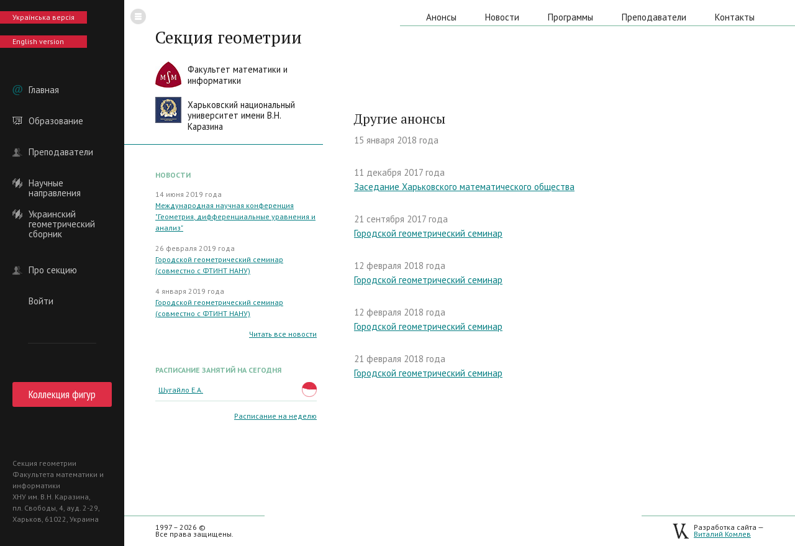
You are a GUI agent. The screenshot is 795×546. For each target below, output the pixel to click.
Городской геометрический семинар (428, 233)
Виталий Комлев (722, 534)
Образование (56, 121)
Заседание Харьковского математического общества (464, 187)
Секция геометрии (228, 37)
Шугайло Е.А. (180, 389)
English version (38, 41)
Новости (502, 17)
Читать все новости (283, 334)
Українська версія (43, 17)
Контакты (735, 17)
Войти (41, 301)
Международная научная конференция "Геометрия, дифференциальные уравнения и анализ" (235, 216)
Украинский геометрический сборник (62, 214)
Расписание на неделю (275, 416)
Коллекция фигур (62, 394)
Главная (44, 90)
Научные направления (55, 183)
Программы (570, 17)
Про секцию (53, 270)
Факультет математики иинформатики (238, 75)
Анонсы (441, 17)
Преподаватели (61, 152)
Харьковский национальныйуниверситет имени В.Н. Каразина (241, 115)
